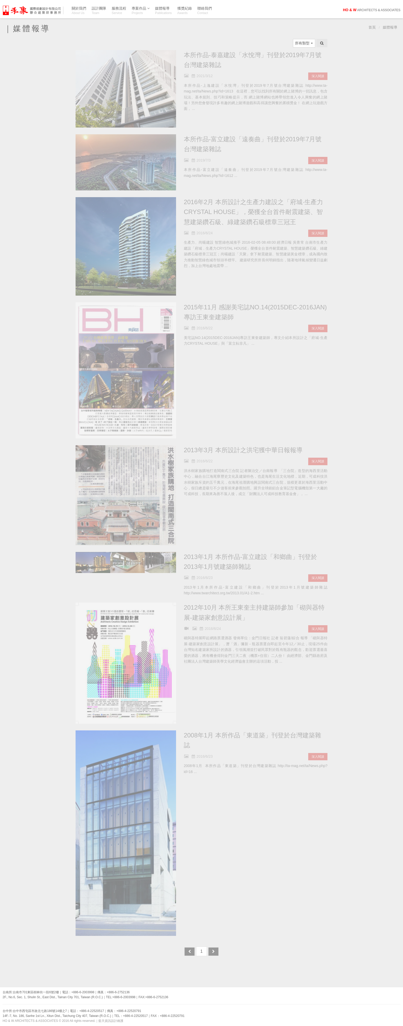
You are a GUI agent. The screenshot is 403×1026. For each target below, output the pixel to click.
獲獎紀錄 (184, 10)
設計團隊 (99, 10)
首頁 (372, 27)
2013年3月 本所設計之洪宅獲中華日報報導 (243, 450)
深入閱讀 (318, 76)
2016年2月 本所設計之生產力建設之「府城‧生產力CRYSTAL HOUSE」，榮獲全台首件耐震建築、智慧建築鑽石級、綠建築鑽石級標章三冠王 (253, 211)
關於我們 (79, 10)
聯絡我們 (204, 10)
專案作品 (141, 9)
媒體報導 (163, 10)
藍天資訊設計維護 (110, 1021)
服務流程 (119, 10)
